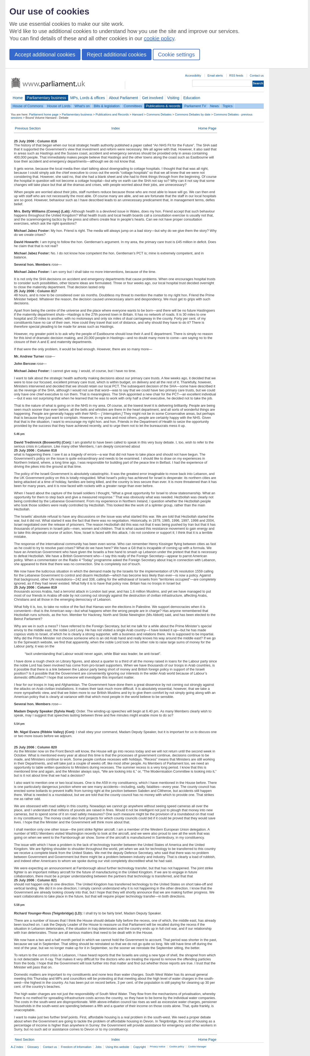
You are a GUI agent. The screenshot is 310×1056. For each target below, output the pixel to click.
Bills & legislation (106, 106)
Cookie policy (176, 1046)
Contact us (257, 75)
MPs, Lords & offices (87, 98)
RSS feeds (236, 75)
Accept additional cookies (45, 54)
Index (115, 128)
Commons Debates (158, 114)
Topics (227, 106)
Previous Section (28, 128)
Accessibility (193, 75)
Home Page (207, 128)
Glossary (33, 1046)
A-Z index (17, 1046)
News (214, 106)
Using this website (117, 1046)
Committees (133, 106)
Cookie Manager (197, 1046)
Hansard (137, 114)
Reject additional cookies (116, 54)
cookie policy (159, 38)
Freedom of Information (76, 1046)
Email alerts (215, 75)
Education (191, 98)
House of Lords (59, 106)
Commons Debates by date (192, 114)
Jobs (98, 1046)
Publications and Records (112, 114)
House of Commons (28, 106)
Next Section (24, 1039)
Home (18, 98)
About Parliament (123, 98)
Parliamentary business (46, 98)
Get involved (152, 98)
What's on (82, 106)
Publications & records (163, 106)
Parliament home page (43, 114)
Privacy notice (157, 1046)
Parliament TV (195, 106)
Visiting (173, 98)
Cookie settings (176, 54)
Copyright (139, 1046)
